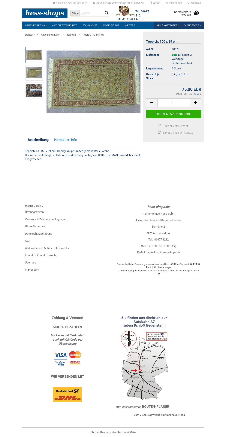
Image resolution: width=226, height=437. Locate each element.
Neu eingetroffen (167, 25)
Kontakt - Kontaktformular (41, 255)
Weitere (130, 25)
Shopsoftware (99, 432)
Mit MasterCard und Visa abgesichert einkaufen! (118, 2)
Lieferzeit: (152, 55)
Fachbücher (90, 25)
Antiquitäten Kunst (64, 25)
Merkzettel (194, 2)
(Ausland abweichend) (182, 63)
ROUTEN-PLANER (155, 407)
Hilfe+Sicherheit (35, 226)
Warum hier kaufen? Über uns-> (70, 2)
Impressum (32, 269)
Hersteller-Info (65, 140)
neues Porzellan (36, 25)
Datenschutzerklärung (38, 233)
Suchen (155, 2)
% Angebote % (192, 25)
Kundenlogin (174, 2)
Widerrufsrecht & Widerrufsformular (47, 248)
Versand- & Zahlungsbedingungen (45, 219)
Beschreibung (38, 140)
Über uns (30, 262)
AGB (27, 241)
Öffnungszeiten (34, 212)
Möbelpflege (111, 25)
